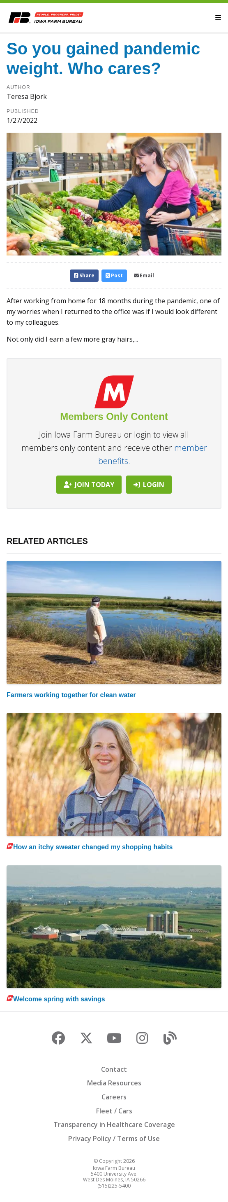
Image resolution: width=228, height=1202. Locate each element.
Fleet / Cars (114, 1110)
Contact (114, 1069)
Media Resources (114, 1082)
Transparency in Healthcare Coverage (114, 1124)
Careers (114, 1096)
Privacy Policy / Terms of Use (114, 1138)
